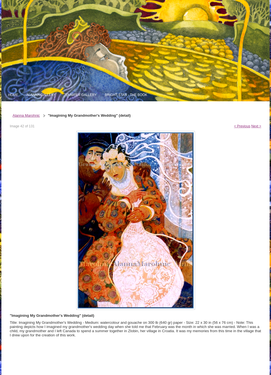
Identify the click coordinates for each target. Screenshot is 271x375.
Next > (256, 126)
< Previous (242, 126)
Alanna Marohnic (26, 115)
